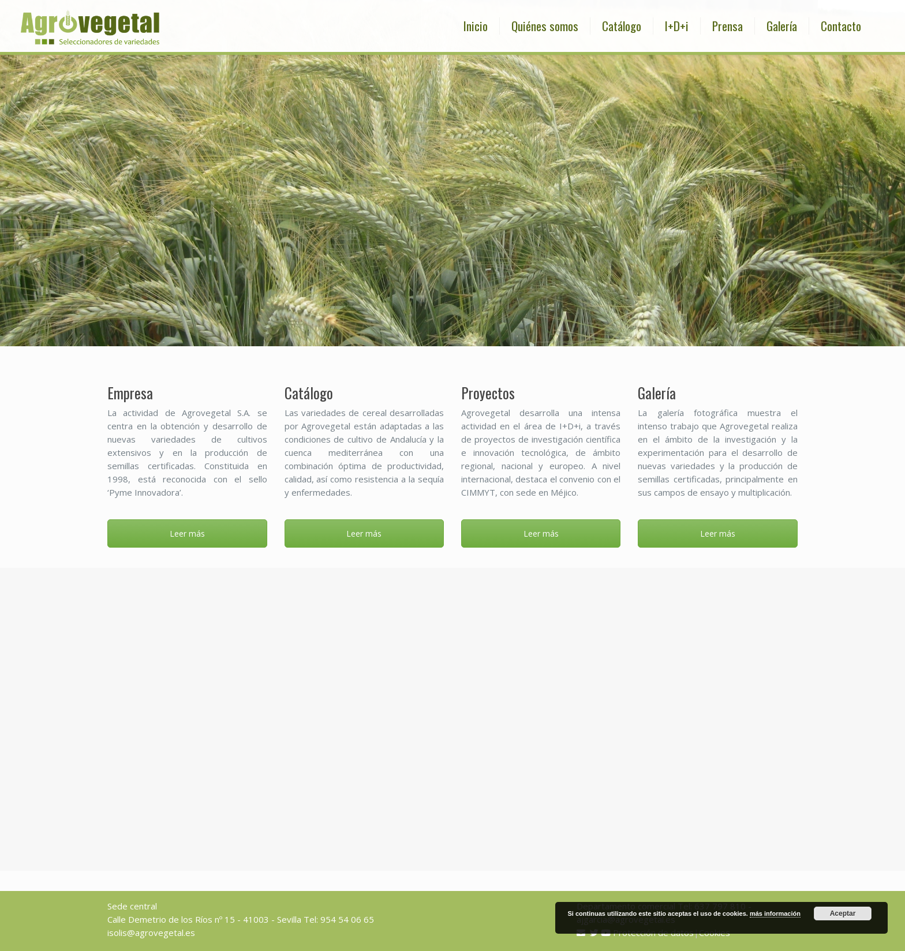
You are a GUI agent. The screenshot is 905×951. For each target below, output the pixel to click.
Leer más (187, 533)
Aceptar (843, 913)
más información (775, 913)
